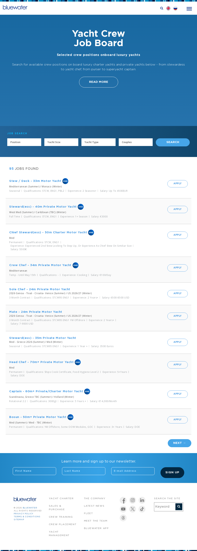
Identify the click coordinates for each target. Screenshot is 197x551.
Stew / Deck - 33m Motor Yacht (35, 181)
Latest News (94, 506)
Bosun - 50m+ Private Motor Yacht (37, 417)
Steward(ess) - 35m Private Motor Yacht (42, 338)
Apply (177, 183)
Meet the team (96, 521)
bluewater (30, 508)
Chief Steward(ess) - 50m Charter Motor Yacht (48, 232)
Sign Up (172, 472)
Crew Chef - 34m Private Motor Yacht (40, 265)
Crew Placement (62, 524)
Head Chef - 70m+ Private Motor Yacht (41, 362)
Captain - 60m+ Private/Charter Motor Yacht (46, 391)
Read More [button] (98, 82)
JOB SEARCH (17, 133)
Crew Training (61, 517)
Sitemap (19, 520)
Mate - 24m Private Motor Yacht (35, 312)
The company (95, 498)
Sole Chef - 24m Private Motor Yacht (39, 289)
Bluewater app (96, 528)
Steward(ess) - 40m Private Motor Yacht (43, 206)
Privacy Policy (23, 514)
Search (172, 142)
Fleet (88, 513)
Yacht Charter (61, 498)
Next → (179, 443)
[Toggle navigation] (189, 8)
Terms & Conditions (27, 517)
